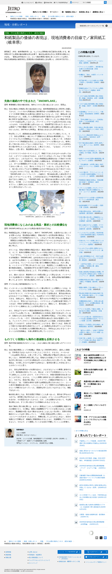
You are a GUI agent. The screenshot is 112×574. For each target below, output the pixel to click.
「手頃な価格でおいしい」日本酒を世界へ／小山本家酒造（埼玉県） (91, 121)
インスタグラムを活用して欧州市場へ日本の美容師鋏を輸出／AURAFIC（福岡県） (91, 234)
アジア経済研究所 (62, 2)
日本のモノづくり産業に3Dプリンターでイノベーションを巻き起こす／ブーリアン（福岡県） (91, 242)
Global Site (49, 2)
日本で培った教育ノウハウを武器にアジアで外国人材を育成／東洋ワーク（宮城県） (91, 340)
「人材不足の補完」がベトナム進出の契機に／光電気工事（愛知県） (91, 266)
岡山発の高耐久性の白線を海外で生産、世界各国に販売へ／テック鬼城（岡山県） (91, 295)
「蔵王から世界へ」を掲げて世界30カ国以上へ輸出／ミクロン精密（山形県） (91, 332)
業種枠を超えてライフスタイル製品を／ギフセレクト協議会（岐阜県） (91, 90)
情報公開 (8, 557)
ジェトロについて (28, 2)
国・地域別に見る (69, 12)
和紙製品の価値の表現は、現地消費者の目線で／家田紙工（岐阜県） (91, 182)
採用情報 (8, 552)
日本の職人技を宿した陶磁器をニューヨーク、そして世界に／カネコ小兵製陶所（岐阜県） (91, 219)
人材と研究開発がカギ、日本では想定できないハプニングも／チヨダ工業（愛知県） (91, 258)
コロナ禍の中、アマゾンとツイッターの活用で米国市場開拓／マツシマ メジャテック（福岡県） (91, 174)
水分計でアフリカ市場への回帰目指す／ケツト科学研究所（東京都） (91, 199)
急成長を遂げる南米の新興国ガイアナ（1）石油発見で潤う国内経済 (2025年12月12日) (92, 507)
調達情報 (8, 555)
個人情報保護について (36, 557)
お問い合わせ (33, 552)
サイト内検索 (87, 2)
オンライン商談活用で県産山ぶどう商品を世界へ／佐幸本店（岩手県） (91, 137)
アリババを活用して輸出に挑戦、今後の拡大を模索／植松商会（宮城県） (91, 311)
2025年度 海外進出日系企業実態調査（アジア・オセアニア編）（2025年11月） (92, 468)
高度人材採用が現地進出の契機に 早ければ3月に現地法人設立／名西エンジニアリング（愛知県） (91, 274)
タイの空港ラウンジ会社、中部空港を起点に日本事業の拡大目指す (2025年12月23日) (93, 497)
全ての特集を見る (82, 431)
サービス (54, 12)
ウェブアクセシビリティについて (39, 560)
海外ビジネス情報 (40, 12)
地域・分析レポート (32, 16)
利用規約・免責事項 (35, 555)
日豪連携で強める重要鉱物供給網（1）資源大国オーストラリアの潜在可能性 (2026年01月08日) (92, 478)
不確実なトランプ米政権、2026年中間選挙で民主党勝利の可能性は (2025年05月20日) (93, 443)
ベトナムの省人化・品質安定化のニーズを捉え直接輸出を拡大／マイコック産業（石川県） (91, 318)
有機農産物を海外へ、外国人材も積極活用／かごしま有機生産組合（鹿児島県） (91, 303)
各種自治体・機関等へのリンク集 (69, 561)
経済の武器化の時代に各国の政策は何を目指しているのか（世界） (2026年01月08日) (93, 487)
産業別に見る (99, 12)
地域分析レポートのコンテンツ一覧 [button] (94, 26)
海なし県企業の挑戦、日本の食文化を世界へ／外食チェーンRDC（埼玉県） (91, 129)
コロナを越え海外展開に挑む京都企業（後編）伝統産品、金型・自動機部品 (91, 98)
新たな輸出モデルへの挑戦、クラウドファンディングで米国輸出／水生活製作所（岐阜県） (91, 227)
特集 (43, 16)
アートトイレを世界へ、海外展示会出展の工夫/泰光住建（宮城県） (91, 68)
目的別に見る (85, 12)
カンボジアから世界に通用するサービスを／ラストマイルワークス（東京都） (91, 250)
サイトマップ (33, 563)
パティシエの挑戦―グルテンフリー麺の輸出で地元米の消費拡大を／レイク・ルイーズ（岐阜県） (91, 190)
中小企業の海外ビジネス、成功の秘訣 (61, 16)
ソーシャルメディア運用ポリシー (96, 562)
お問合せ (39, 2)
